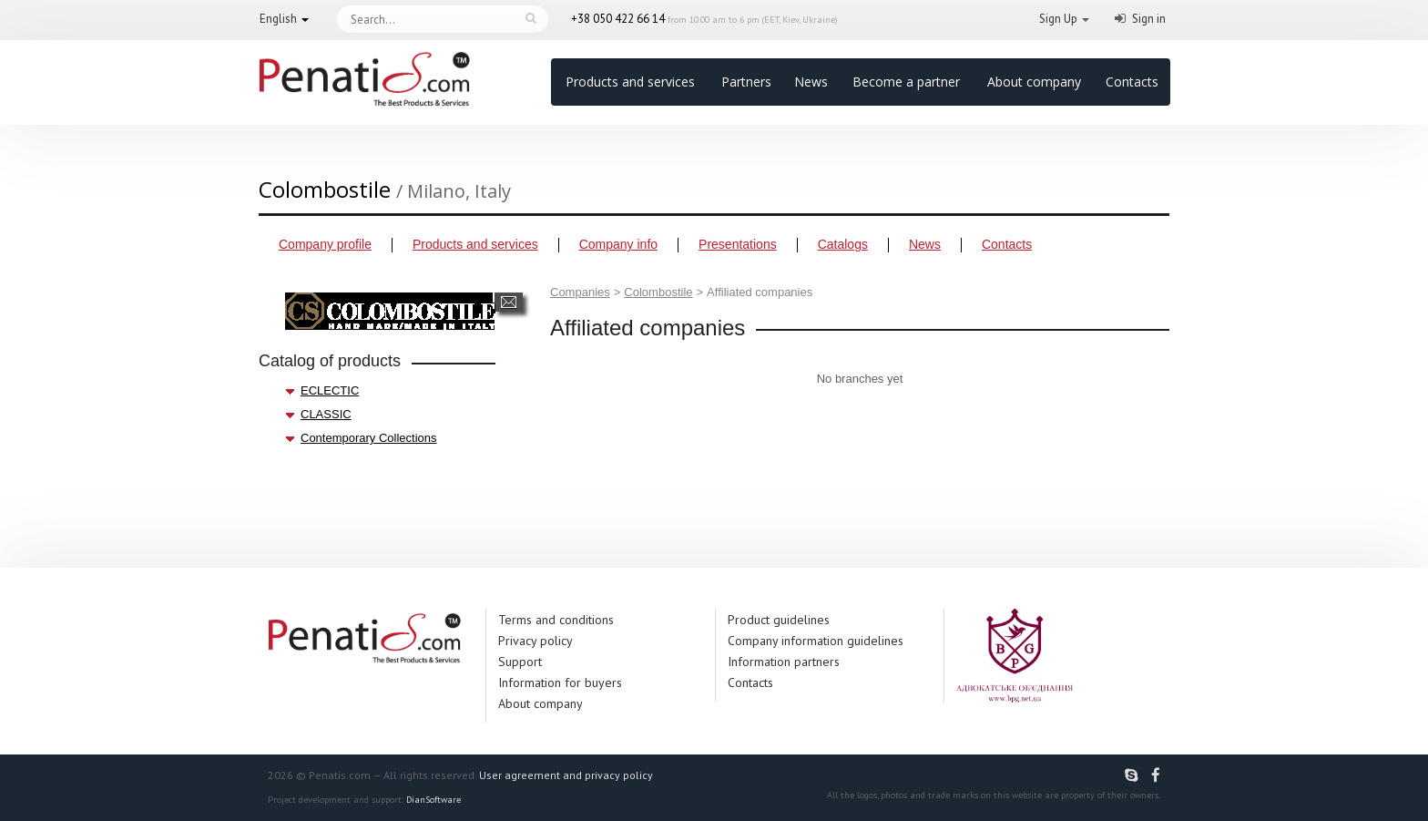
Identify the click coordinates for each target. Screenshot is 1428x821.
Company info (618, 244)
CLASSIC (326, 414)
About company (1034, 81)
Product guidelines (779, 619)
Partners (746, 81)
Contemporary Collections (369, 438)
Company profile (325, 244)
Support (520, 661)
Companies (580, 292)
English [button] (278, 18)
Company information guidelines (815, 640)
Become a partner (906, 81)
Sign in (1149, 18)
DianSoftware (433, 800)
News (811, 81)
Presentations (738, 244)
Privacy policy (535, 640)
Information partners (784, 661)
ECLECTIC (330, 390)
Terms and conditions (556, 619)
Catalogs (843, 244)
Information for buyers (560, 682)
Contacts (1132, 81)
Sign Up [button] (1058, 18)
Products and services (630, 81)
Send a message (509, 302)
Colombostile (658, 292)
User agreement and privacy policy (566, 775)
